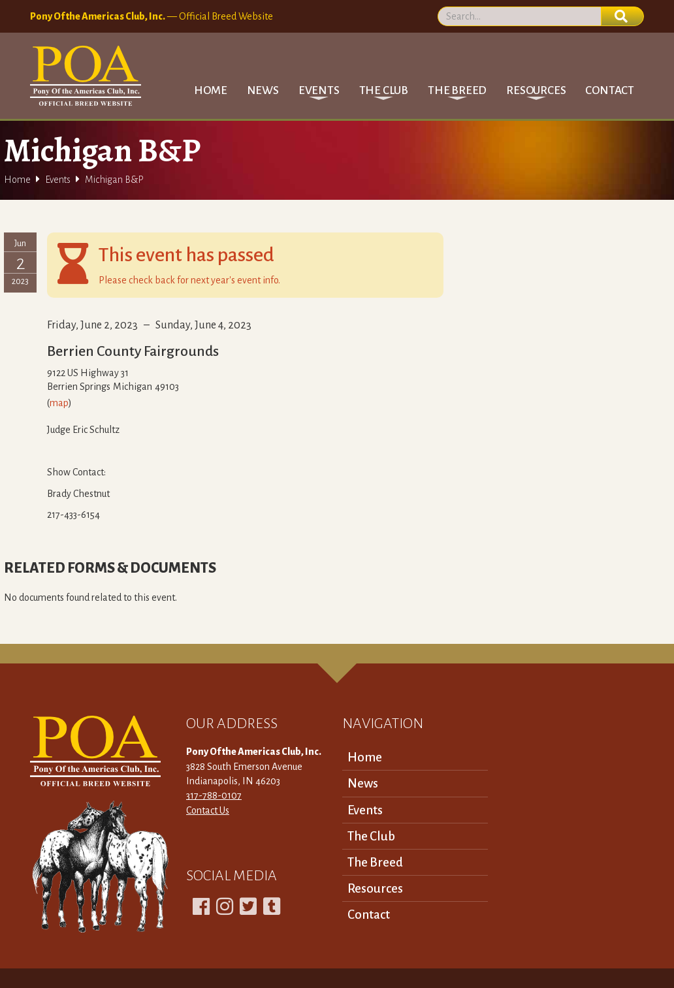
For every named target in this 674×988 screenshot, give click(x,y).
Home (210, 90)
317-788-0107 (214, 795)
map (59, 403)
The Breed (375, 862)
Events (58, 179)
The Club (371, 836)
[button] (319, 90)
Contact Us (207, 810)
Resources (375, 888)
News (263, 90)
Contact (609, 90)
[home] (85, 76)
